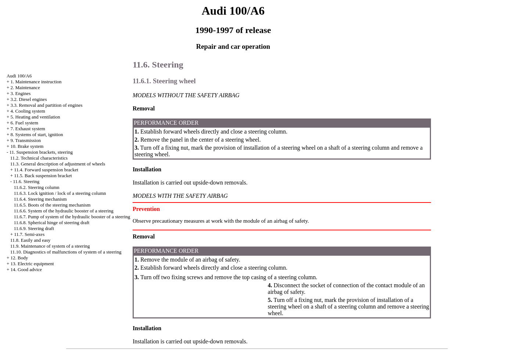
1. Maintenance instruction (36, 81)
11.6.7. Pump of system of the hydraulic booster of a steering (72, 216)
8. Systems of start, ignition (37, 134)
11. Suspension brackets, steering (41, 152)
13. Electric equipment (32, 263)
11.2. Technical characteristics (39, 158)
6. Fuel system (24, 122)
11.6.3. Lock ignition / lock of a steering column (60, 193)
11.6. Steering (26, 181)
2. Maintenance (25, 87)
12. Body (19, 257)
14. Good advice (26, 269)
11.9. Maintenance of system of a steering (50, 246)
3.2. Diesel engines (29, 99)
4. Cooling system (28, 111)
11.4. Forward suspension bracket (46, 169)
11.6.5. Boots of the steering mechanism (52, 205)
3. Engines (21, 93)
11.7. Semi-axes (29, 234)
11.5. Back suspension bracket (43, 175)
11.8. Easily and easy (30, 240)
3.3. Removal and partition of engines (47, 105)
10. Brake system (27, 146)
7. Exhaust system (28, 128)
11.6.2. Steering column (36, 187)
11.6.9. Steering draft (34, 228)
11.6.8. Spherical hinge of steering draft (51, 222)
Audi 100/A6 (19, 76)
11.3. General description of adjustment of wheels (57, 164)
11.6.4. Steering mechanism (40, 199)
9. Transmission (26, 140)
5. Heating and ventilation (35, 117)
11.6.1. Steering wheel (164, 81)
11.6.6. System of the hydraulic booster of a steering (63, 211)
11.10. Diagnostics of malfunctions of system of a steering (66, 252)
